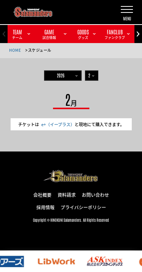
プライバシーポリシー (83, 207)
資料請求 (67, 195)
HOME (15, 50)
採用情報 (45, 207)
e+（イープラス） (58, 124)
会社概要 (42, 195)
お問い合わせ (95, 195)
